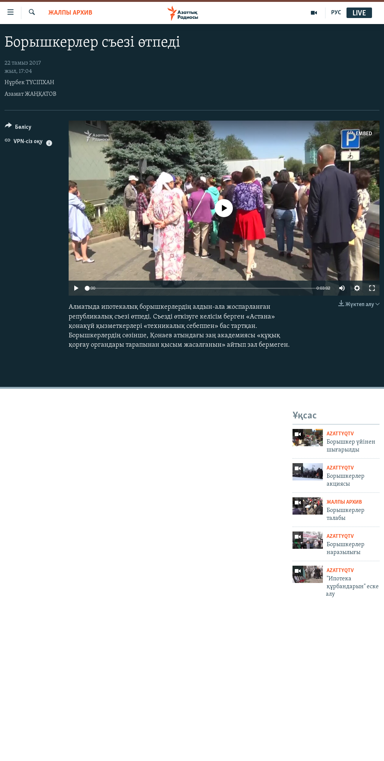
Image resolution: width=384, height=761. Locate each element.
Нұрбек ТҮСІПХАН (29, 83)
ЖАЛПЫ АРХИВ (70, 13)
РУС (336, 13)
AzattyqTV (340, 434)
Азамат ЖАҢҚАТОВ (30, 94)
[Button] (18, 128)
